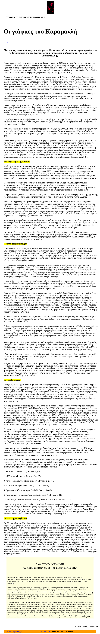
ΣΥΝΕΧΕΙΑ (44, 631)
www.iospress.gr (14, 631)
